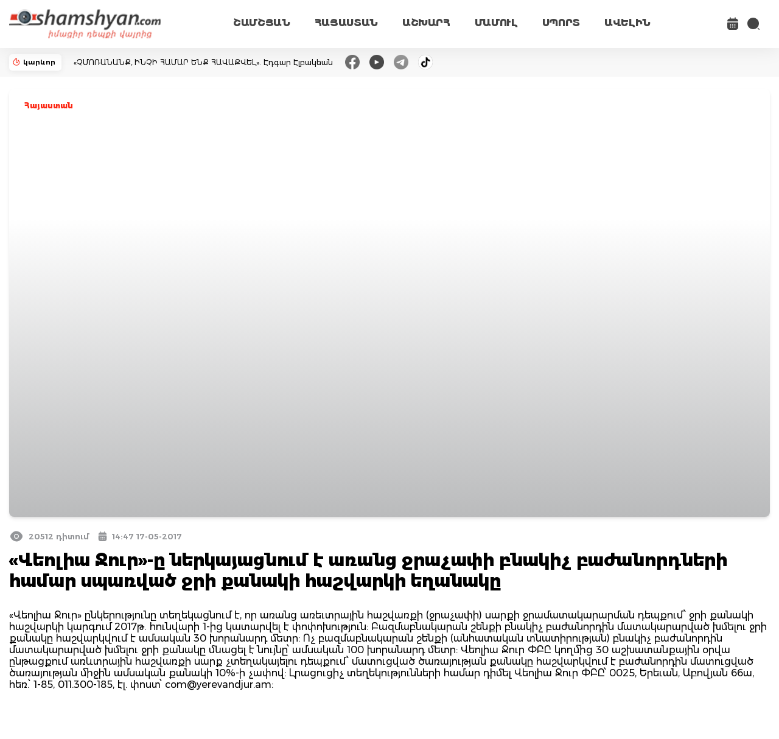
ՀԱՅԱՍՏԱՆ (346, 23)
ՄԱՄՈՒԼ (496, 23)
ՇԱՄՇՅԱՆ (261, 23)
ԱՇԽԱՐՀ (426, 23)
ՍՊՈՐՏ (561, 23)
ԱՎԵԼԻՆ (627, 23)
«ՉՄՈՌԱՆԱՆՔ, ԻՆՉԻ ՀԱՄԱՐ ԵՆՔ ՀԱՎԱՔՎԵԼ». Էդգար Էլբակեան (203, 62)
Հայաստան (48, 105)
